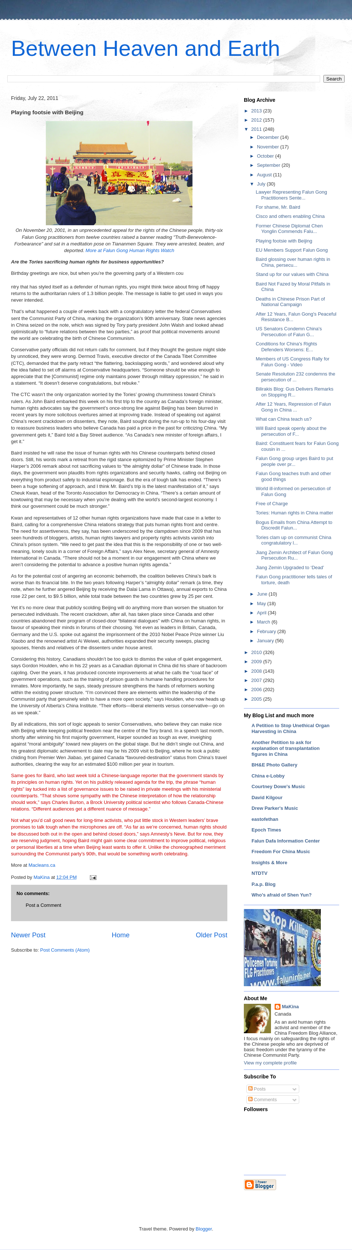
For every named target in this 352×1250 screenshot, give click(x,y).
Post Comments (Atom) (65, 950)
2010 (257, 652)
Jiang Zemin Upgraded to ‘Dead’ (290, 567)
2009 (257, 661)
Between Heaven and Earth (145, 48)
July (262, 184)
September (269, 165)
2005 (257, 699)
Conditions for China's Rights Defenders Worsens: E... (286, 346)
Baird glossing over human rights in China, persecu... (293, 262)
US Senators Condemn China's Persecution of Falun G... (289, 331)
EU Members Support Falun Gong (292, 250)
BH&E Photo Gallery (274, 765)
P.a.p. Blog (264, 884)
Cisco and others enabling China (290, 216)
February (267, 631)
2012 (257, 120)
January (266, 640)
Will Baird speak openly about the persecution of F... (291, 431)
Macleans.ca (41, 865)
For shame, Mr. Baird (278, 207)
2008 (257, 671)
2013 (257, 111)
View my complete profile (270, 1063)
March (264, 622)
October (266, 156)
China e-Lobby (268, 776)
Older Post (211, 935)
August (265, 174)
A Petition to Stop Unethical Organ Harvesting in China (291, 728)
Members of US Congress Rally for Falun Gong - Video (292, 361)
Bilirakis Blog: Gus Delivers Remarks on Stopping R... (294, 392)
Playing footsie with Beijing (284, 241)
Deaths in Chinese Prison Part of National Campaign (290, 302)
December (268, 137)
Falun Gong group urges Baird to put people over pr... (294, 461)
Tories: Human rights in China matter (294, 513)
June (263, 594)
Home (121, 935)
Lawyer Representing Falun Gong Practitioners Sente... (291, 195)
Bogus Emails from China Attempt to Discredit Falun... (294, 525)
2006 (257, 689)
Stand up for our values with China (292, 274)
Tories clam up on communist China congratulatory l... (293, 540)
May (262, 603)
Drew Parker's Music (275, 808)
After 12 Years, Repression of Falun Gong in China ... (293, 407)
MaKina (290, 1006)
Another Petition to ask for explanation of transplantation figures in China (286, 748)
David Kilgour (267, 797)
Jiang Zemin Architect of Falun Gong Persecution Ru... (294, 555)
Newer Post (28, 935)
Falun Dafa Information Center (286, 841)
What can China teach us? (283, 419)
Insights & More (269, 862)
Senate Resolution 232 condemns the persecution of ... (295, 376)
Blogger (204, 1229)
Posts (257, 1089)
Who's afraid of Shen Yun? (282, 895)
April (262, 612)
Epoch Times (266, 830)
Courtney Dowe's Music (278, 786)
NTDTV (259, 873)
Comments (262, 1099)
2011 (257, 129)
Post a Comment (43, 905)
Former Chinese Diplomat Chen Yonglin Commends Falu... (289, 228)
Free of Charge (271, 503)
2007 (257, 680)
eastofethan (265, 819)
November (268, 147)
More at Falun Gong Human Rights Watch (129, 250)
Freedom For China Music (281, 851)
